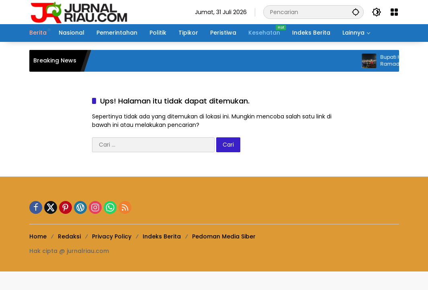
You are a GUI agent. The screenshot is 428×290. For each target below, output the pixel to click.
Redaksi (69, 236)
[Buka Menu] (394, 12)
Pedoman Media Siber (224, 236)
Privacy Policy (111, 236)
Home (38, 236)
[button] (356, 12)
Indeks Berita (162, 236)
